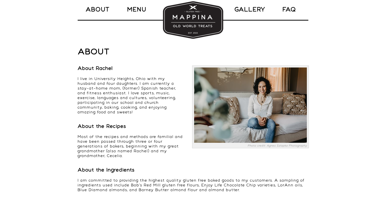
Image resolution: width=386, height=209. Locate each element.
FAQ (289, 10)
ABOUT (97, 10)
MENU (136, 10)
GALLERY (249, 10)
